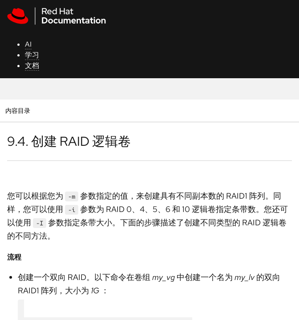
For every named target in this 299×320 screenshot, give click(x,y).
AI (28, 44)
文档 (32, 65)
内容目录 (17, 110)
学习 (32, 55)
